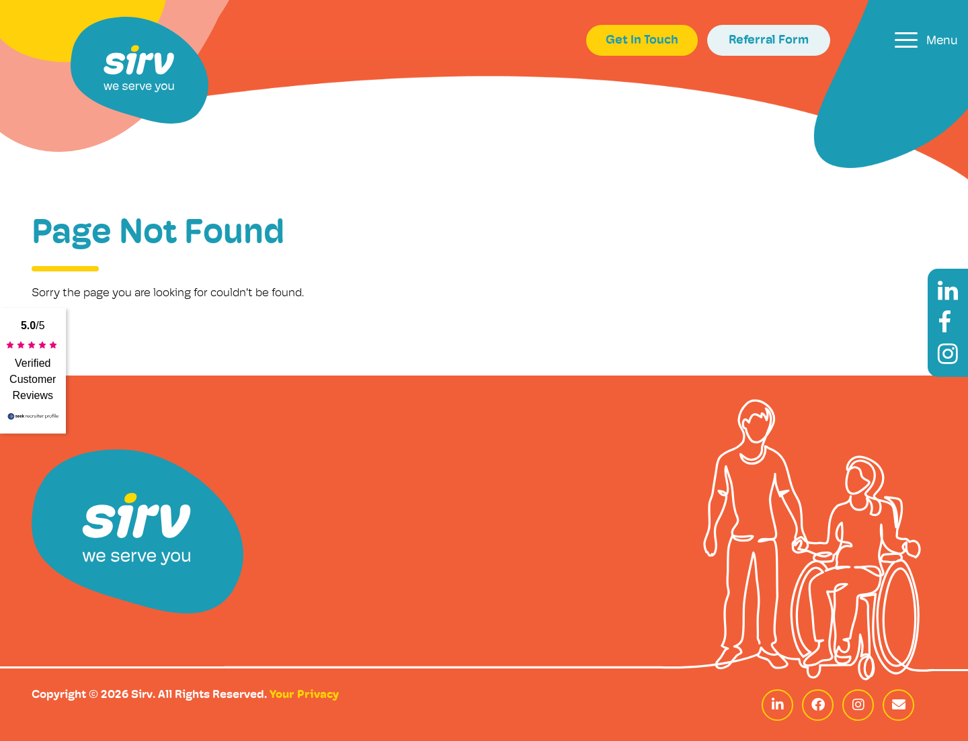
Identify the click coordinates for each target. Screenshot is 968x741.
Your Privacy (304, 695)
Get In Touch (642, 40)
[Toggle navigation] (926, 40)
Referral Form (769, 40)
